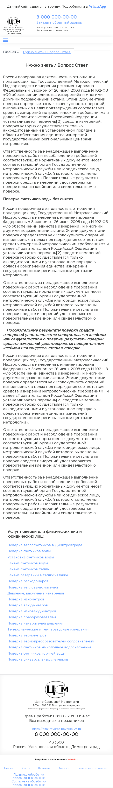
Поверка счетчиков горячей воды (36, 653)
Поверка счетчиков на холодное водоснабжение (49, 647)
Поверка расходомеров (27, 581)
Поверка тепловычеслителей (32, 587)
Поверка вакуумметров (27, 605)
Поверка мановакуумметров (31, 611)
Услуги (26, 768)
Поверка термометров (27, 635)
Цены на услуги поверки (92, 768)
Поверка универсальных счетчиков (37, 659)
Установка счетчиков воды (30, 557)
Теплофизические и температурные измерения (48, 629)
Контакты (64, 768)
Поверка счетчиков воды (29, 551)
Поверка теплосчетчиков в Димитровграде (44, 545)
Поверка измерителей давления (35, 623)
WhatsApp (97, 6)
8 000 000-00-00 (56, 17)
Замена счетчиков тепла (28, 569)
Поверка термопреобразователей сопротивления (50, 641)
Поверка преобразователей (31, 617)
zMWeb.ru (73, 760)
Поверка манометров (25, 599)
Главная (9, 52)
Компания (44, 768)
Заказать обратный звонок (59, 22)
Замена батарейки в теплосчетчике (37, 575)
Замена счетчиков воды (27, 563)
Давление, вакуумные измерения (35, 593)
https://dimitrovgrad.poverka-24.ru (56, 729)
